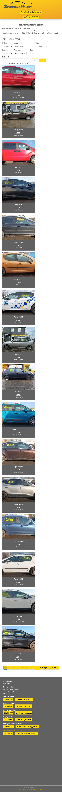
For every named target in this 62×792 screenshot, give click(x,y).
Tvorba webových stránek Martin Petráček (31, 790)
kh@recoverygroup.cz (23, 720)
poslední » (53, 668)
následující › (44, 668)
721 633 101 (8, 720)
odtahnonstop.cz (15, 730)
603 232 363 (8, 699)
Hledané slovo (6, 57)
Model (16, 43)
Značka (4, 43)
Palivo (37, 43)
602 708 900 (8, 706)
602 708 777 (8, 713)
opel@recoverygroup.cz (24, 699)
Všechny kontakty (31, 12)
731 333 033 (8, 733)
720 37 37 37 (31, 17)
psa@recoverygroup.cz (24, 706)
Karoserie (5, 50)
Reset (42, 60)
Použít (34, 60)
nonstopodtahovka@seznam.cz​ (27, 733)
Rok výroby (17, 50)
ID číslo (30, 50)
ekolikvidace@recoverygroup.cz (27, 727)
